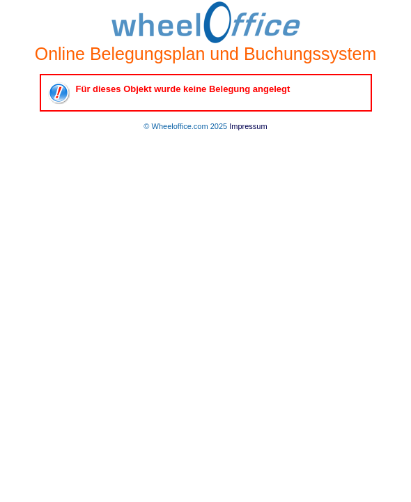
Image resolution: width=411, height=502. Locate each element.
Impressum (248, 126)
